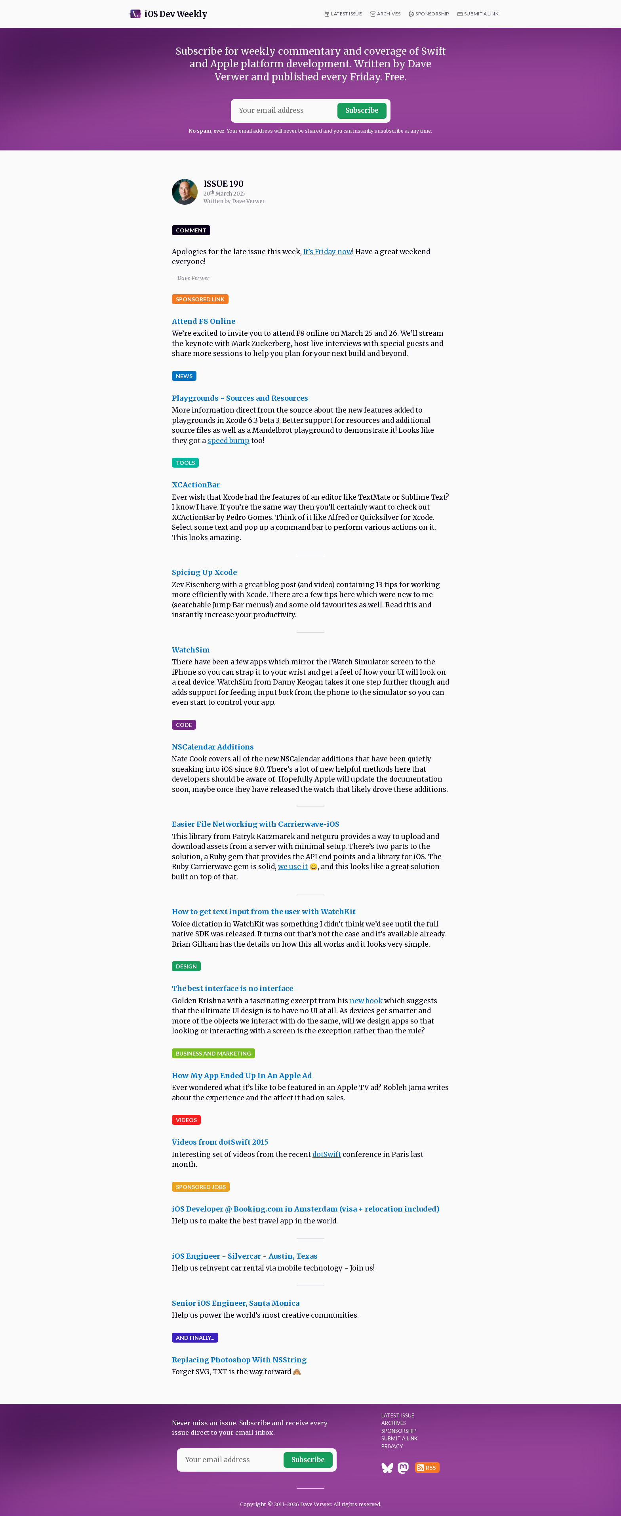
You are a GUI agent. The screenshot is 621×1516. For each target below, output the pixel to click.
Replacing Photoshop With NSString (239, 1359)
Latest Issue (346, 14)
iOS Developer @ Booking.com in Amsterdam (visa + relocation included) (306, 1209)
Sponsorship (432, 14)
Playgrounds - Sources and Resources (240, 398)
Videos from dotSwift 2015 (220, 1142)
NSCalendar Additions (213, 746)
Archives (388, 14)
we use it (293, 866)
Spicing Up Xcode (204, 572)
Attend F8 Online (203, 321)
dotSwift (326, 1154)
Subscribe (362, 110)
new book (366, 1001)
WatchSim (191, 649)
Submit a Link (481, 14)
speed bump (229, 440)
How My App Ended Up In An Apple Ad (242, 1075)
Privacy (392, 1446)
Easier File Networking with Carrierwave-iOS (255, 824)
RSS (431, 1467)
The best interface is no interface (232, 988)
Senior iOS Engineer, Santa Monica (235, 1303)
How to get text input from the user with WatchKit (264, 911)
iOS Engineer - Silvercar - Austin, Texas (245, 1256)
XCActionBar (196, 484)
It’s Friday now (327, 251)
